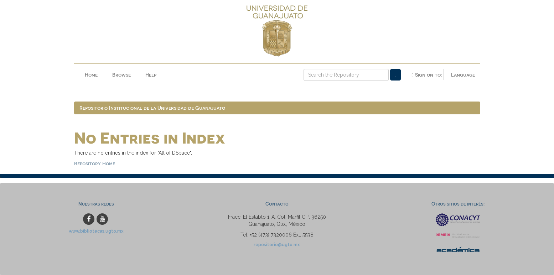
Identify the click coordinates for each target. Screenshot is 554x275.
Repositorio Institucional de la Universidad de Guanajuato (152, 108)
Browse (121, 75)
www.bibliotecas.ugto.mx (96, 231)
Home (91, 75)
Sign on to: (426, 75)
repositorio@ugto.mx (277, 244)
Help (150, 75)
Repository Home (94, 163)
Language (463, 75)
